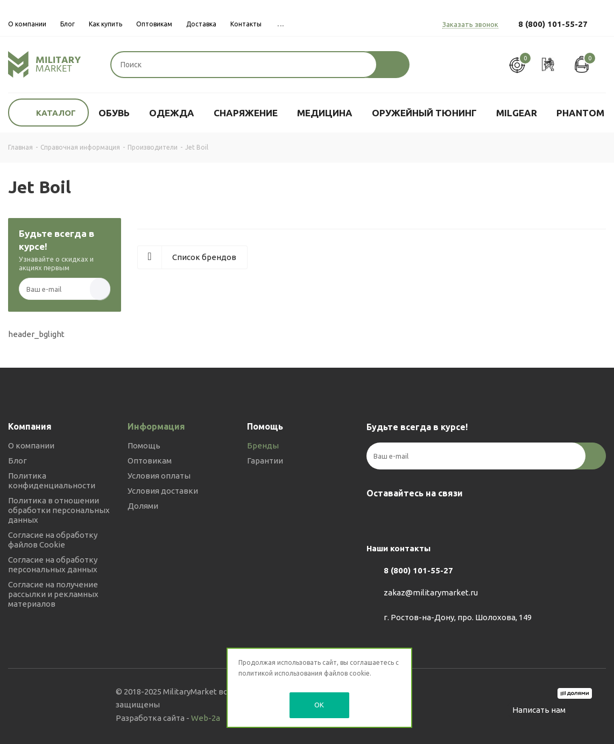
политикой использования (280, 673)
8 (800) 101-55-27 (553, 24)
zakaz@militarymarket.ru (431, 592)
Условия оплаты (159, 475)
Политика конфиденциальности (51, 480)
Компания (30, 426)
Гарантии (265, 460)
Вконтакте (377, 518)
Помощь (144, 445)
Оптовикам (150, 460)
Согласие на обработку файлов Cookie (52, 539)
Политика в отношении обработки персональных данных (59, 510)
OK (319, 704)
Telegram (404, 518)
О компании (31, 445)
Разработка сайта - (168, 717)
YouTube (431, 518)
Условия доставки (163, 490)
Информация (156, 426)
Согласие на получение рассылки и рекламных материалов (53, 594)
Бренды (263, 445)
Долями (143, 505)
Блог (17, 460)
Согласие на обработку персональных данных (52, 564)
